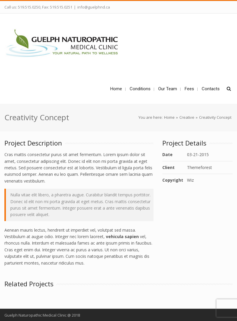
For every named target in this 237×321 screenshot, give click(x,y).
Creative (186, 117)
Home (169, 117)
